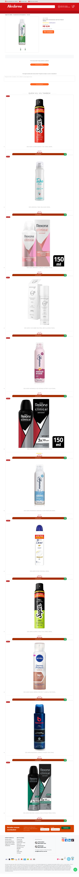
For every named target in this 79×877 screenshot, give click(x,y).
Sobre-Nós (19, 855)
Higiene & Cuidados (10, 847)
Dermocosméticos (9, 844)
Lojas (18, 853)
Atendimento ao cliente (11, 1)
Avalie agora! (52, 22)
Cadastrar (65, 831)
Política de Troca (21, 846)
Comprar (49, 32)
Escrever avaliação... (39, 64)
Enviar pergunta (39, 84)
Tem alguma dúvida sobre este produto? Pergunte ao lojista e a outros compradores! (39, 73)
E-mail (52, 830)
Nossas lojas (23, 1)
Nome (41, 830)
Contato (19, 856)
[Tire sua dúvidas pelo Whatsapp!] (75, 869)
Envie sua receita (33, 1)
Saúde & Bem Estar (10, 846)
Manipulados (8, 843)
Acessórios (7, 849)
